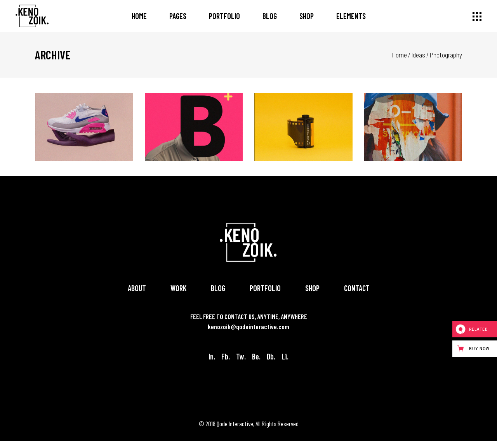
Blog (218, 288)
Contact (357, 288)
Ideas (418, 55)
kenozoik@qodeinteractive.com (248, 326)
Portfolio (265, 288)
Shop (312, 288)
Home (399, 55)
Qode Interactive (235, 423)
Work (178, 288)
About (137, 288)
